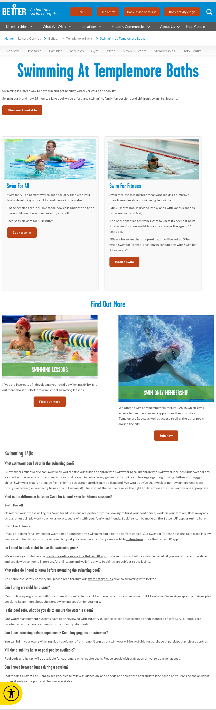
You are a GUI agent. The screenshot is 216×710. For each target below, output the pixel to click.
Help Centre (195, 26)
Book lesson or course (141, 12)
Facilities (55, 51)
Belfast (53, 38)
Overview (11, 51)
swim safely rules (100, 579)
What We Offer (57, 26)
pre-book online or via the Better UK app (75, 556)
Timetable (34, 51)
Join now (166, 435)
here (133, 472)
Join (81, 12)
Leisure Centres (29, 38)
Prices (110, 51)
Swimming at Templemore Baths (122, 38)
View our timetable (22, 110)
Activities (77, 51)
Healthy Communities (131, 26)
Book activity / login (182, 12)
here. (97, 601)
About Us (170, 26)
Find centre (108, 12)
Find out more (49, 401)
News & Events (134, 51)
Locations (91, 26)
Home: (9, 38)
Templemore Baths (79, 38)
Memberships (19, 26)
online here (197, 518)
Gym (94, 51)
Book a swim (21, 232)
